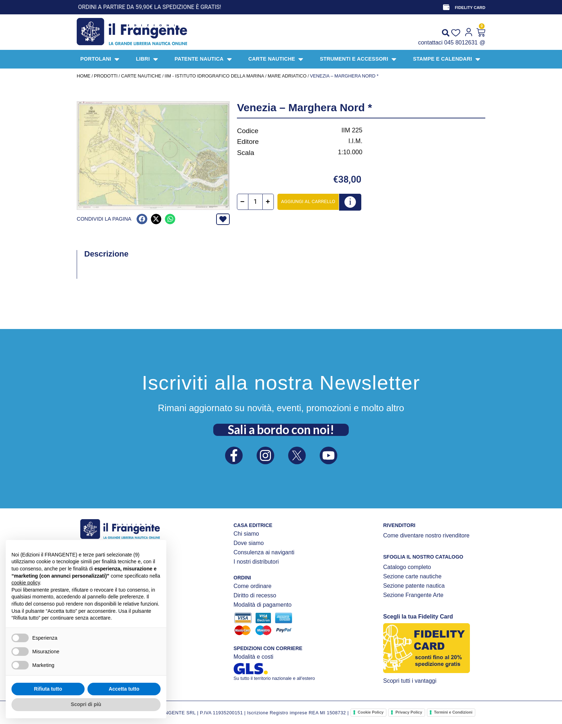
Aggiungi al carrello (308, 201)
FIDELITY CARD (470, 7)
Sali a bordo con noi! (281, 429)
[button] (142, 219)
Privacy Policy (408, 712)
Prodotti (106, 76)
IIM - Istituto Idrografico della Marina (214, 76)
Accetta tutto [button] (124, 689)
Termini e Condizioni (453, 712)
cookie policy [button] (25, 583)
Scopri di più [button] (86, 704)
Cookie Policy (371, 712)
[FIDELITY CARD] (446, 7)
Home (83, 76)
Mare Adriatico (287, 76)
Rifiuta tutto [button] (48, 689)
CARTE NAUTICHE (141, 76)
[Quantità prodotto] (255, 202)
